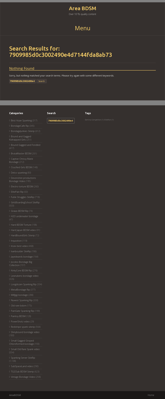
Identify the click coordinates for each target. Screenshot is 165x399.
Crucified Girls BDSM (21, 167)
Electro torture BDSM (22, 186)
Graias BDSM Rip (19, 210)
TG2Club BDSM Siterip (22, 371)
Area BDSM (82, 8)
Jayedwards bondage (22, 256)
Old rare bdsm (18, 305)
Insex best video (19, 246)
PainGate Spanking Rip (22, 310)
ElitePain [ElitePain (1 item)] (109, 120)
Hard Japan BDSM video (23, 230)
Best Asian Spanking (21, 120)
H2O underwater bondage (24, 216)
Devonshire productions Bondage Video (22, 179)
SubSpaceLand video (22, 366)
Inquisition (16, 240)
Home (151, 395)
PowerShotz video (20, 321)
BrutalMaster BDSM (21, 153)
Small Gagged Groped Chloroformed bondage (21, 342)
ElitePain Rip (17, 191)
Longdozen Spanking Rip (23, 284)
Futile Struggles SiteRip (22, 197)
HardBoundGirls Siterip (23, 235)
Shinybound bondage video (25, 332)
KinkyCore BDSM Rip (21, 270)
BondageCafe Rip (20, 125)
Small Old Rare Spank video (25, 349)
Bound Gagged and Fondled (25, 144)
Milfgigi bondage (19, 294)
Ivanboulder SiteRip (21, 251)
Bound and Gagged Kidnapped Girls (20, 138)
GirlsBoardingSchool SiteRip (25, 202)
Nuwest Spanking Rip (22, 300)
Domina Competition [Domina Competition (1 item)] (94, 120)
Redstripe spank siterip (23, 326)
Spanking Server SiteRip (23, 357)
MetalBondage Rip (20, 289)
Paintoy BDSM (18, 316)
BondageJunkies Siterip (23, 131)
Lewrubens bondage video (25, 275)
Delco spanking (19, 172)
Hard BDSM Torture (21, 224)
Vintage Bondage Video (23, 376)
